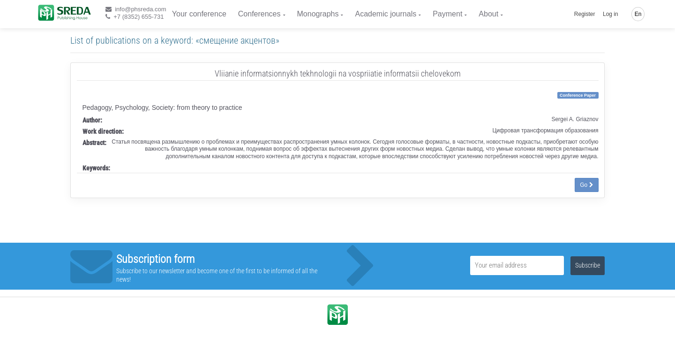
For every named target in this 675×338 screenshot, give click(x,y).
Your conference (199, 14)
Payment (447, 14)
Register (584, 14)
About (488, 14)
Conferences (259, 14)
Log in (610, 14)
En (638, 14)
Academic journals (385, 14)
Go (586, 185)
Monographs (318, 14)
